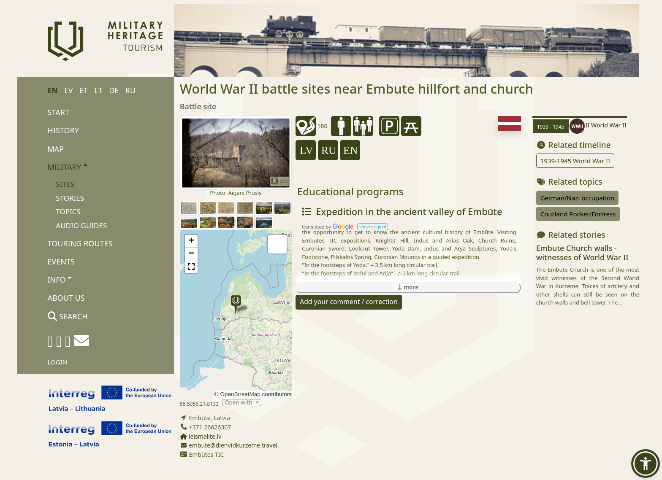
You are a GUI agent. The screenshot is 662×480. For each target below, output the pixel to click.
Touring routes (80, 243)
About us (66, 298)
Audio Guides (81, 225)
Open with (239, 402)
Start (58, 112)
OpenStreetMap (240, 394)
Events (61, 261)
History (63, 130)
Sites (65, 184)
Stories (70, 198)
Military (67, 166)
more (408, 287)
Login (58, 362)
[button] (236, 304)
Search (68, 316)
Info (60, 279)
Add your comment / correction (349, 301)
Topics (68, 211)
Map (56, 149)
